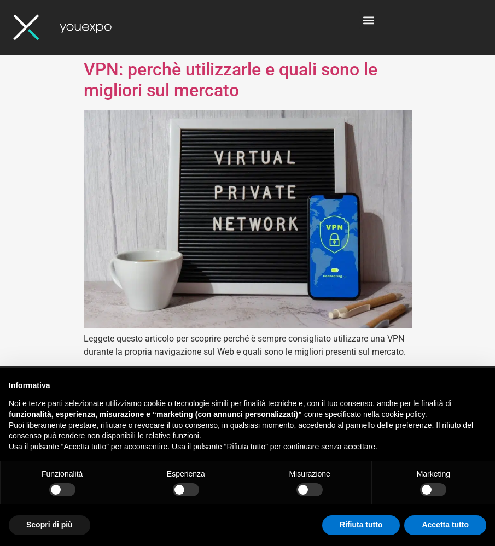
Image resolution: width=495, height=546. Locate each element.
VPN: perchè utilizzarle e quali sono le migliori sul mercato (230, 80)
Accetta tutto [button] (445, 524)
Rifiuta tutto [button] (361, 524)
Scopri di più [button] (49, 524)
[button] (368, 20)
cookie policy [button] (403, 414)
